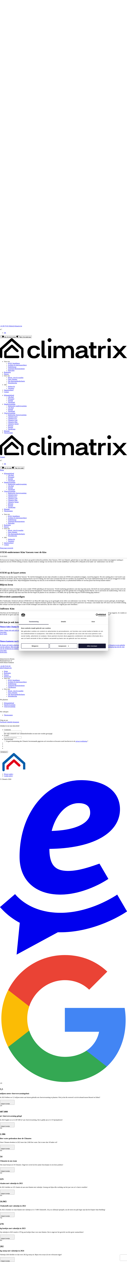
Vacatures (11, 388)
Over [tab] (93, 621)
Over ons (7, 376)
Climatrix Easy (12, 416)
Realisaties (7, 372)
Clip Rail (11, 397)
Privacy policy (8, 774)
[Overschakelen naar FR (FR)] (5, 333)
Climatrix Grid (12, 420)
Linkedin (10, 722)
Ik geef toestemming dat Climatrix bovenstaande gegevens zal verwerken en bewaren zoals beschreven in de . (47, 741)
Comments (7, 730)
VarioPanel (11, 402)
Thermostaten (8, 433)
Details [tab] (63, 621)
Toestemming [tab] (34, 621)
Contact (6, 392)
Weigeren (35, 646)
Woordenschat (12, 383)
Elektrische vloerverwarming (17, 415)
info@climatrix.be (16, 326)
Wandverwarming (9, 404)
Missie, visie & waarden (15, 377)
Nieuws (6, 374)
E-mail (6, 735)
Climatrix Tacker (13, 424)
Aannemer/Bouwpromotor (16, 369)
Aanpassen (63, 646)
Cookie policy (8, 776)
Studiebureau (12, 367)
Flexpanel (11, 399)
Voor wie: (7, 678)
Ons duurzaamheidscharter (16, 381)
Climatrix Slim (12, 422)
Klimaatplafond (9, 395)
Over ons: (7, 689)
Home (2, 470)
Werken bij (11, 386)
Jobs (5, 385)
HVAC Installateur (14, 363)
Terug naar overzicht (6, 548)
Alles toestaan (92, 646)
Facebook (3, 722)
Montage (7, 431)
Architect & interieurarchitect (17, 365)
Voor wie (7, 361)
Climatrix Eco (12, 418)
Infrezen (10, 425)
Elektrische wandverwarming (17, 406)
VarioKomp (11, 429)
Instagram (16, 722)
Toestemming (8, 739)
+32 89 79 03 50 (5, 326)
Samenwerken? (9, 390)
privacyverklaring (81, 741)
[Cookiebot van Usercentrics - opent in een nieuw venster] (97, 615)
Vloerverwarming (9, 413)
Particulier (11, 370)
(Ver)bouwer (12, 687)
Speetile (10, 400)
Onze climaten (12, 379)
